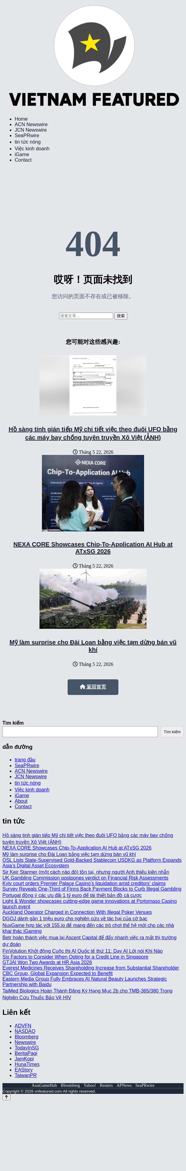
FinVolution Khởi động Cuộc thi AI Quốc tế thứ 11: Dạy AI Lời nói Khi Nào (82, 951)
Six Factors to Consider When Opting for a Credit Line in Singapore (75, 956)
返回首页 (93, 686)
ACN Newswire (31, 124)
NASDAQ (25, 1031)
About (21, 801)
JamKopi (24, 1058)
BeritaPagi (26, 1053)
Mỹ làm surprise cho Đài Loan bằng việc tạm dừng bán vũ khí (69, 854)
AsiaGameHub (44, 1085)
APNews (124, 1085)
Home (21, 119)
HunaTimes (27, 1064)
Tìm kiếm (13, 723)
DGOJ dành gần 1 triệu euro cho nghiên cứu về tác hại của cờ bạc (74, 918)
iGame (22, 154)
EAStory (24, 1069)
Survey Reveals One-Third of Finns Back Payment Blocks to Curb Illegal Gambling (91, 888)
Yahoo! (90, 1085)
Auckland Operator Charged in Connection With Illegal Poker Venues (77, 912)
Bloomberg (26, 1036)
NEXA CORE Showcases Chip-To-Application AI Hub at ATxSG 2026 (93, 548)
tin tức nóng (28, 141)
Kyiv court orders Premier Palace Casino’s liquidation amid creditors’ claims (84, 883)
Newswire (25, 1042)
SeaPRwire (27, 135)
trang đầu (25, 759)
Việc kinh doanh (32, 148)
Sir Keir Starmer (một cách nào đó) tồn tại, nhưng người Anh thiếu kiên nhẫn (85, 872)
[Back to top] (6, 1097)
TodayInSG (27, 1047)
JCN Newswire (31, 130)
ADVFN (23, 1025)
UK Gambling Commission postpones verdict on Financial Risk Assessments (85, 877)
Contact (23, 160)
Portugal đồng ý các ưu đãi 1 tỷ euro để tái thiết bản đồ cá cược (72, 895)
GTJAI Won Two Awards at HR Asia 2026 (47, 962)
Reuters (106, 1085)
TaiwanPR (26, 1075)
